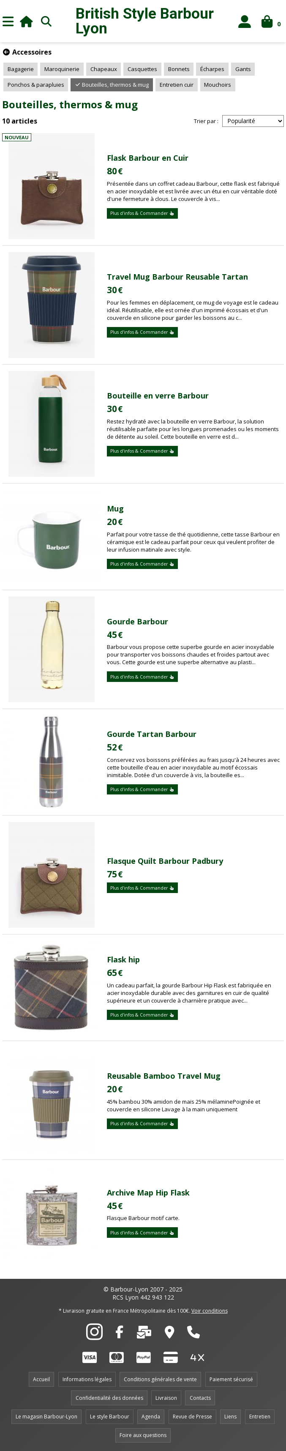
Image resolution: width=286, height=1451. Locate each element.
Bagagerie (21, 69)
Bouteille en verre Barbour (158, 395)
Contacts (200, 1398)
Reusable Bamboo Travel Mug (164, 1076)
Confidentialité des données (109, 1398)
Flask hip (123, 959)
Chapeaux (103, 69)
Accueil (41, 1379)
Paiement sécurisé (231, 1379)
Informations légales (87, 1379)
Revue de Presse (192, 1416)
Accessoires (27, 52)
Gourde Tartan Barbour (151, 734)
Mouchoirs (217, 84)
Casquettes (142, 69)
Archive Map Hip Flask (148, 1192)
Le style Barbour (109, 1416)
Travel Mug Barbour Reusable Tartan (177, 277)
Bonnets (179, 69)
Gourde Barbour (137, 621)
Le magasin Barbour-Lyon (46, 1416)
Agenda (151, 1416)
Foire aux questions (143, 1435)
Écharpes (212, 69)
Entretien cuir (176, 84)
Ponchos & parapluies (36, 84)
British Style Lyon (145, 21)
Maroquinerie (61, 69)
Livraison (166, 1398)
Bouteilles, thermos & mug (112, 84)
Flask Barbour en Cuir (147, 158)
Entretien (259, 1416)
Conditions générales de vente (160, 1379)
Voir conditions (209, 1310)
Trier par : (206, 121)
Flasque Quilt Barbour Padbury (165, 861)
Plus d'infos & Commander (142, 213)
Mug (115, 508)
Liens (230, 1416)
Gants (243, 69)
